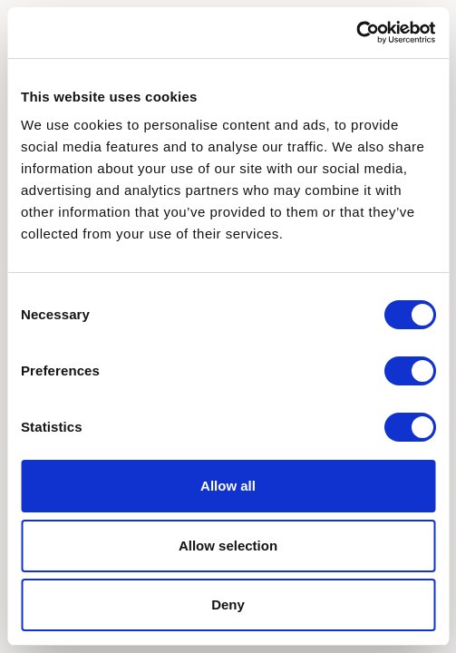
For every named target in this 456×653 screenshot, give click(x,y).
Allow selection (228, 545)
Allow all (228, 485)
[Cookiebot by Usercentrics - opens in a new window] (356, 32)
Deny (228, 604)
